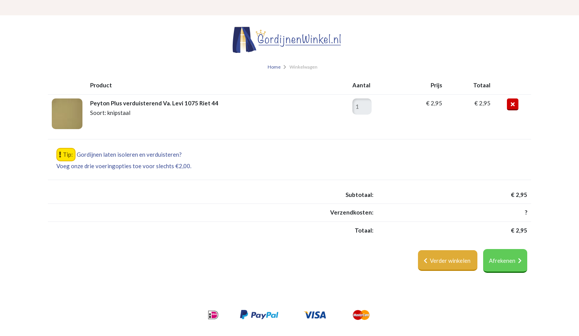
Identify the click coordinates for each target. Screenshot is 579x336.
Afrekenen (505, 260)
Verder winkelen (448, 260)
